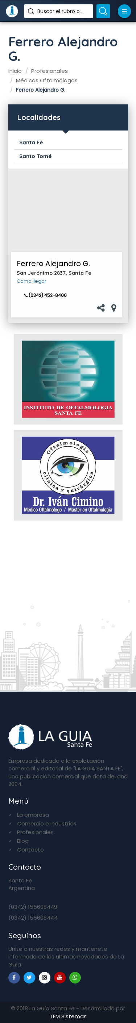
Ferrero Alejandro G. (53, 263)
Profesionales (35, 832)
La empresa (33, 815)
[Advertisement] (66, 210)
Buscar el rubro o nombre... (62, 11)
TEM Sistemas (68, 1016)
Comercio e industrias (47, 823)
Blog (23, 841)
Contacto (30, 849)
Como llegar (31, 281)
